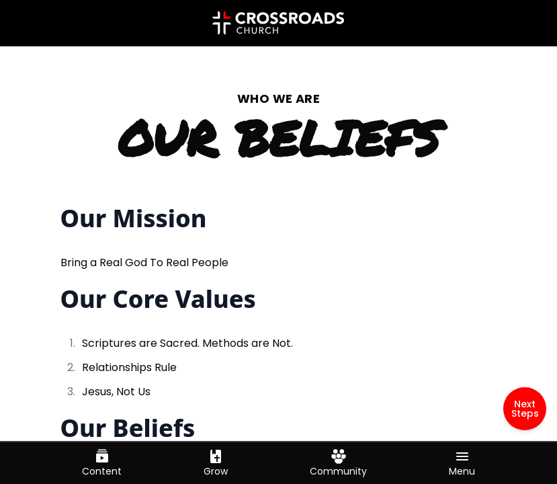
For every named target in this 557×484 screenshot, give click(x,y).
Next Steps (525, 408)
